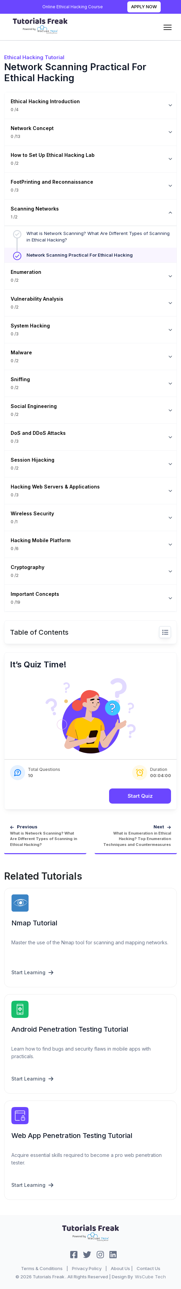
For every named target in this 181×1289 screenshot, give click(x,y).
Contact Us (148, 1268)
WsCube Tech (150, 1276)
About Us (120, 1268)
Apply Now (144, 6)
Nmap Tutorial (34, 923)
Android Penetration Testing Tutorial (69, 1029)
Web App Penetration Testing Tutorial (71, 1135)
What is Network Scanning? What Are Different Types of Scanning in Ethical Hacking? (98, 236)
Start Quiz (140, 796)
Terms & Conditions (42, 1268)
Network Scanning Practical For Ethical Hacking (79, 255)
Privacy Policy (87, 1268)
